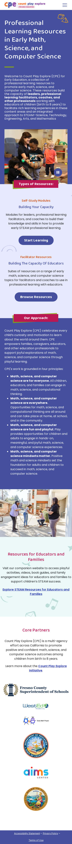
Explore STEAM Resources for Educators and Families (36, 591)
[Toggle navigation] (64, 4)
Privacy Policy (50, 833)
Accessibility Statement (27, 833)
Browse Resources (36, 297)
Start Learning (36, 240)
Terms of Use (36, 840)
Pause (58, 172)
